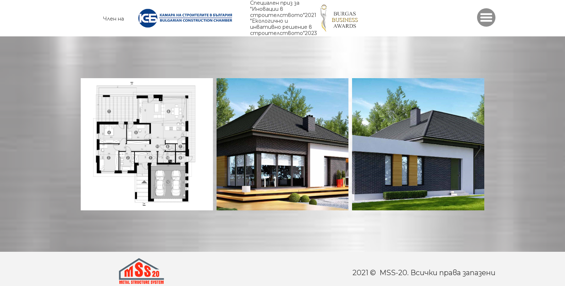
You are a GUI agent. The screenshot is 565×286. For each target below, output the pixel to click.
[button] (486, 17)
